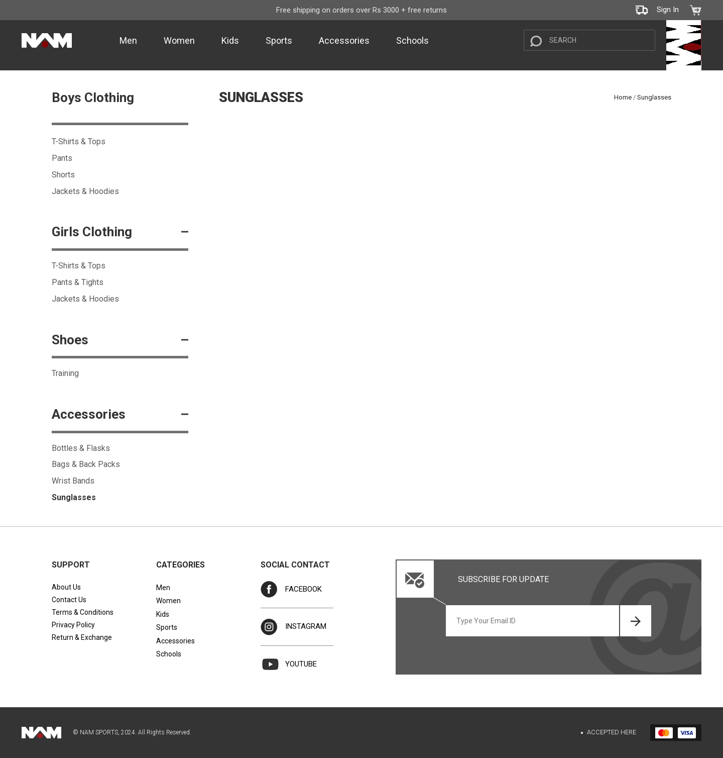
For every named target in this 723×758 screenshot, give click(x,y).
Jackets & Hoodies (85, 191)
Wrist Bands (73, 481)
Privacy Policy (73, 625)
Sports (279, 40)
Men (128, 40)
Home (623, 97)
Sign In (668, 9)
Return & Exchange (82, 637)
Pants (62, 158)
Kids (230, 40)
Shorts (63, 174)
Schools (412, 40)
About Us (66, 587)
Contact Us (69, 600)
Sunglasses (74, 497)
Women (179, 40)
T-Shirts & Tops (78, 141)
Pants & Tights (77, 282)
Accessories (344, 40)
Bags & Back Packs (86, 464)
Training (65, 373)
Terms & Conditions (82, 612)
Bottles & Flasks (81, 448)
